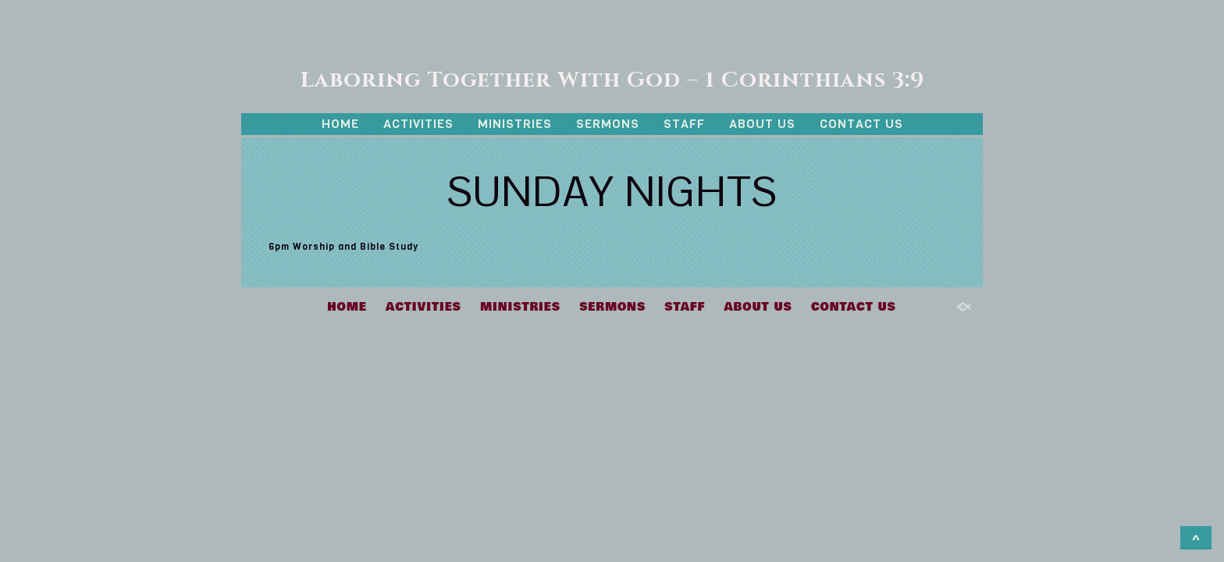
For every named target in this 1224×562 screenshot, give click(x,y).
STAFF (684, 124)
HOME (340, 124)
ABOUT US (762, 124)
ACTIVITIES (418, 124)
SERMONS (607, 124)
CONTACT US (861, 124)
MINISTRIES (515, 124)
